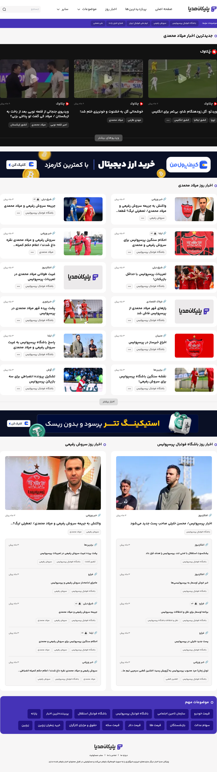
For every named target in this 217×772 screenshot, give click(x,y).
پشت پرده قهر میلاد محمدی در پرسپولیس (33, 311)
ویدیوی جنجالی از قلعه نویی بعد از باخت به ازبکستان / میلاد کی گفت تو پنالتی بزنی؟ (38, 114)
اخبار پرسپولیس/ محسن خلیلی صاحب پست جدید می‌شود (171, 523)
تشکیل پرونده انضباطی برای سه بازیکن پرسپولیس (32, 379)
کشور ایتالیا (200, 120)
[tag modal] (168, 120)
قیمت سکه (113, 725)
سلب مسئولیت (96, 755)
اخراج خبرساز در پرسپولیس (147, 342)
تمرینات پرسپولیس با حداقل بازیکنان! (146, 277)
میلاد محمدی (116, 120)
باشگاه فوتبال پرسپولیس (184, 23)
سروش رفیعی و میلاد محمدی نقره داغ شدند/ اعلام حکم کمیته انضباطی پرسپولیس (30, 243)
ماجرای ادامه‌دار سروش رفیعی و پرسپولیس (74, 583)
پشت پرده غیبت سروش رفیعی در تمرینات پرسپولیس (68, 553)
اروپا (213, 120)
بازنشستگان (177, 725)
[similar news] (36, 199)
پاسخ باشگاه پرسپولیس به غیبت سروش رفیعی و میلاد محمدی (31, 345)
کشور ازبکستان (18, 125)
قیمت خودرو (202, 713)
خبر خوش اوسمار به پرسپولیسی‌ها (189, 583)
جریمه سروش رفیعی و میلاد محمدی (29, 206)
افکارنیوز (205, 515)
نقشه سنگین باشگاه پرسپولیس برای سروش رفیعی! (142, 379)
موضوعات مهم (197, 702)
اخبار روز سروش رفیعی (83, 444)
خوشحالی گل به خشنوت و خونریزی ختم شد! (111, 112)
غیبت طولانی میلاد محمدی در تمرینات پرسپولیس (34, 277)
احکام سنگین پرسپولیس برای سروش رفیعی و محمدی (145, 243)
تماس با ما (111, 755)
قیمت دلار (134, 725)
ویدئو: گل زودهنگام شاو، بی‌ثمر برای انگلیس (184, 112)
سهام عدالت (202, 725)
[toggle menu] (87, 9)
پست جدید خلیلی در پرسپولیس (191, 642)
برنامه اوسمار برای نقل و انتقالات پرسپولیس (184, 612)
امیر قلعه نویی (58, 125)
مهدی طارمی (134, 120)
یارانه (34, 713)
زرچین (25, 725)
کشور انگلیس (181, 120)
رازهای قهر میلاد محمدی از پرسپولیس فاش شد (147, 311)
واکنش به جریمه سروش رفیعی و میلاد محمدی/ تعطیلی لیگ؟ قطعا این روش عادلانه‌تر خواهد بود (142, 209)
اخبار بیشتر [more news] (108, 402)
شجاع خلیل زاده (116, 23)
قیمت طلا (155, 725)
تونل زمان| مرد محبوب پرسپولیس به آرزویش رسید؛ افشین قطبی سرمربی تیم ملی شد (164, 671)
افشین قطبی (172, 679)
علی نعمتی (98, 23)
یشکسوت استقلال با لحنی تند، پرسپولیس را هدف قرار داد (177, 553)
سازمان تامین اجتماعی (171, 713)
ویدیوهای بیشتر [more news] (108, 138)
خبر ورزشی (93, 515)
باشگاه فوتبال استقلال (92, 713)
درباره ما (124, 755)
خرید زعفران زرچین (49, 725)
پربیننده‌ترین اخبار (57, 713)
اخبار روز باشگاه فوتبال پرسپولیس (185, 444)
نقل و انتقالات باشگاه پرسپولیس (163, 620)
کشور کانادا (90, 562)
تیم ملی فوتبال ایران (138, 23)
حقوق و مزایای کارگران (83, 725)
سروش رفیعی (160, 23)
